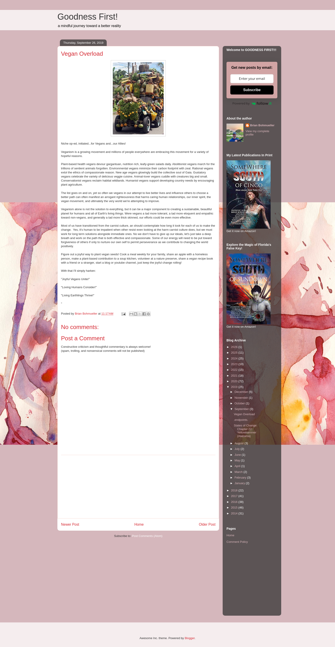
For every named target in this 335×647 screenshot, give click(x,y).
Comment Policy (237, 541)
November (242, 397)
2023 (234, 364)
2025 (234, 352)
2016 (234, 502)
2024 (234, 358)
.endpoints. (241, 419)
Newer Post (70, 524)
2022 (234, 369)
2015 (234, 507)
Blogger (190, 638)
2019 (234, 387)
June (238, 454)
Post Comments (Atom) (147, 536)
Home (139, 524)
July (238, 449)
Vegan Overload (244, 414)
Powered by (252, 103)
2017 (234, 496)
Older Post (207, 524)
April (238, 466)
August (239, 443)
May (238, 460)
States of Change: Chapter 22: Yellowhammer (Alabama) (245, 431)
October (240, 403)
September (242, 409)
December (242, 392)
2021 (234, 375)
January (240, 483)
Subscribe (251, 90)
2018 (234, 490)
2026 (234, 347)
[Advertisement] (138, 486)
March (239, 472)
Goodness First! (87, 16)
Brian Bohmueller (262, 125)
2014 (234, 513)
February (241, 477)
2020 (234, 381)
